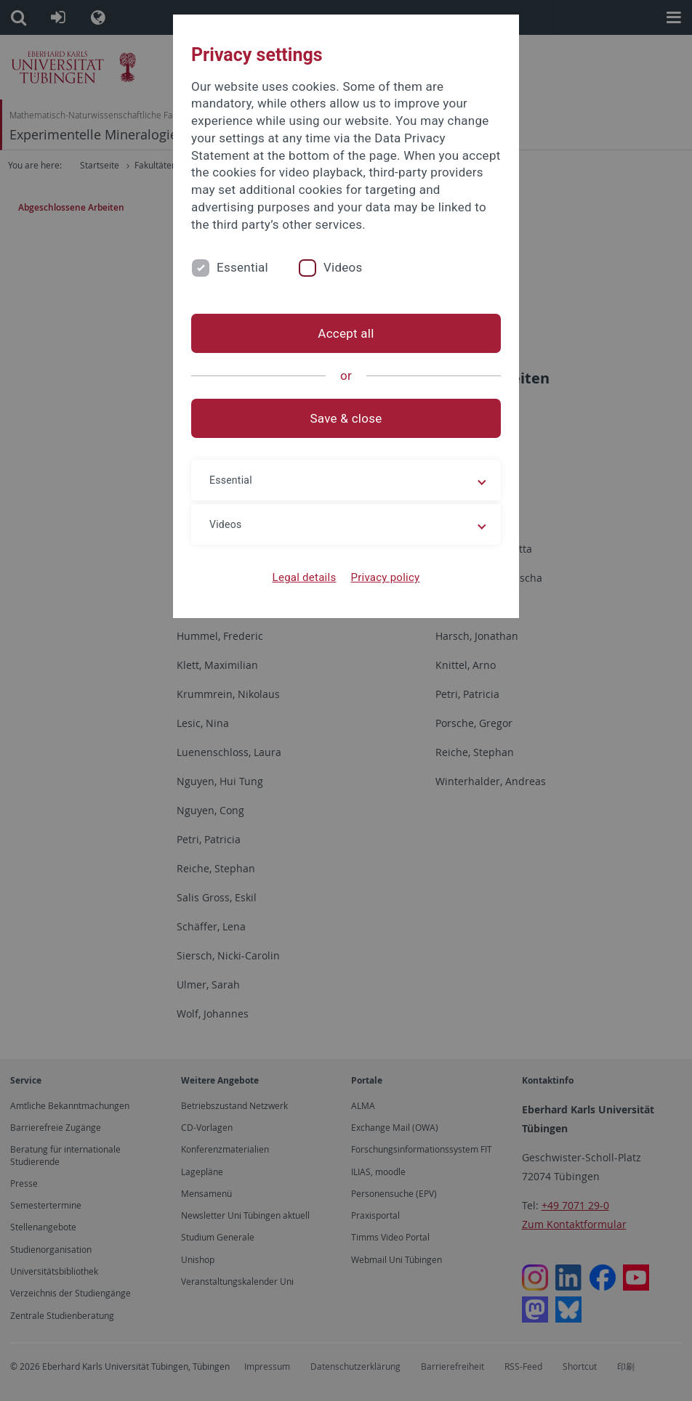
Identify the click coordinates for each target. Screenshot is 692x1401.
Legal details (305, 577)
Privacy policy (384, 577)
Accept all (346, 333)
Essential (242, 267)
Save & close (346, 418)
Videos (343, 267)
